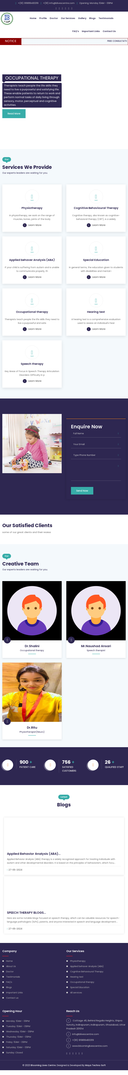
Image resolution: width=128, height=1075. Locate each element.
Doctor (54, 18)
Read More (14, 118)
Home (33, 18)
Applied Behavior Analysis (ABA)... (34, 858)
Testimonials (106, 18)
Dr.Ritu (32, 732)
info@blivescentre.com (85, 1039)
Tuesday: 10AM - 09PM (18, 1031)
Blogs (92, 18)
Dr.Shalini (32, 651)
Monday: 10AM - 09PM (18, 1025)
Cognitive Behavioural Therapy (96, 212)
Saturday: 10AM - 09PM (18, 1052)
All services (76, 997)
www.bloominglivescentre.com (90, 1050)
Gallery (82, 18)
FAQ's (75, 31)
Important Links (91, 31)
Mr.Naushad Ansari (96, 651)
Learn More (32, 230)
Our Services (68, 18)
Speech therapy (32, 368)
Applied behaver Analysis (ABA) (32, 264)
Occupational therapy (32, 316)
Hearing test (96, 316)
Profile (43, 18)
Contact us (12, 1002)
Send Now (82, 495)
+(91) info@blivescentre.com (59, 3)
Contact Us (109, 31)
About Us (11, 971)
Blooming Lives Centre (43, 1070)
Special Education (96, 264)
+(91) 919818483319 (28, 3)
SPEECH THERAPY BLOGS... (26, 917)
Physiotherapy (32, 212)
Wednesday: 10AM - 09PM (20, 1036)
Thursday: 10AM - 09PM (18, 1041)
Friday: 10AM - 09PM (16, 1046)
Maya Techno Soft (95, 1070)
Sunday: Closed (14, 1057)
